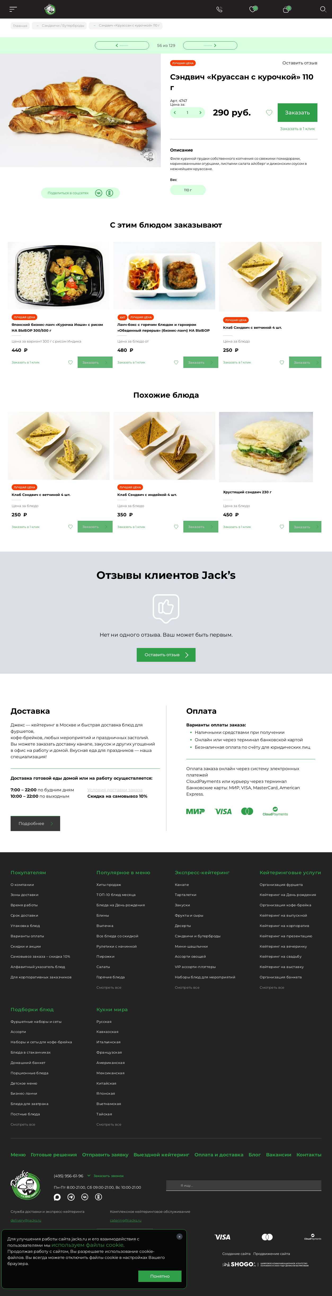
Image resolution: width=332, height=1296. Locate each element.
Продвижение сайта (271, 1248)
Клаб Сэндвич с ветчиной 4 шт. (262, 322)
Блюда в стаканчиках (31, 1046)
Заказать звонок (109, 1170)
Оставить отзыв (299, 63)
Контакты (308, 1149)
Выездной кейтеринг (161, 1149)
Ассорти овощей (190, 950)
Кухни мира (112, 1004)
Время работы (24, 899)
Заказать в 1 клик (295, 129)
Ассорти (18, 1026)
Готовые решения (54, 1149)
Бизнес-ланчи (24, 1087)
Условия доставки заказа (115, 784)
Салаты (103, 961)
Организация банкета (281, 971)
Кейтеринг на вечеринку (283, 940)
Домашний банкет (28, 1057)
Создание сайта (236, 1248)
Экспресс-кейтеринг (202, 867)
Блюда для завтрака (29, 1098)
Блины (102, 909)
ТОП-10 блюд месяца (116, 889)
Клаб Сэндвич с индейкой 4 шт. (157, 486)
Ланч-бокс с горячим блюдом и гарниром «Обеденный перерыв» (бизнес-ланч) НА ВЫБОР (159, 322)
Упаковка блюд (25, 920)
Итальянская (108, 1036)
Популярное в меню (123, 867)
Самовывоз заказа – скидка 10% (40, 950)
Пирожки (105, 950)
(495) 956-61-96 (68, 1170)
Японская (105, 1087)
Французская (109, 1046)
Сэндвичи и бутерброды (198, 930)
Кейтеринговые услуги (290, 867)
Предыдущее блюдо (125, 45)
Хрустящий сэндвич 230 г (255, 483)
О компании (22, 879)
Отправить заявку (105, 1149)
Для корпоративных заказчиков (41, 971)
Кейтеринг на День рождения (288, 889)
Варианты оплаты (27, 930)
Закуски (182, 899)
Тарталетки (186, 889)
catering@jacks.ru (125, 1214)
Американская (110, 1057)
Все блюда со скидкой (117, 930)
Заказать (295, 113)
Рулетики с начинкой (116, 940)
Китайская (106, 1077)
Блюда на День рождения (120, 899)
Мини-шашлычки (191, 940)
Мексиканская (110, 1067)
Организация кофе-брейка (285, 899)
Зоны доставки (24, 889)
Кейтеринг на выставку (282, 961)
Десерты (183, 920)
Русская (104, 1016)
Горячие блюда (110, 971)
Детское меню (24, 1077)
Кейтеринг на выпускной (283, 909)
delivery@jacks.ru (26, 1214)
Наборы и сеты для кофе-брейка (41, 1036)
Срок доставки (24, 909)
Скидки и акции (26, 940)
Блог (255, 1149)
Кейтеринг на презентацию (286, 930)
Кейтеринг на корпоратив (284, 920)
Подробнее (31, 817)
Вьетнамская (108, 1098)
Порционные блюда (29, 1067)
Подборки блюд (32, 1004)
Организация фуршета (281, 879)
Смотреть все (108, 981)
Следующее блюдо (207, 45)
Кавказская (107, 1026)
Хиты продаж (108, 879)
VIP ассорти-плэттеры (195, 961)
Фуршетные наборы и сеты (36, 1016)
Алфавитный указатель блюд (38, 961)
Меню (18, 1149)
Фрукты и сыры (189, 909)
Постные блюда (25, 1108)
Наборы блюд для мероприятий (205, 971)
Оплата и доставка (219, 1149)
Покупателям (28, 867)
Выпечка (104, 920)
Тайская (104, 1108)
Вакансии (278, 1149)
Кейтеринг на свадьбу (281, 950)
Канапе (182, 879)
